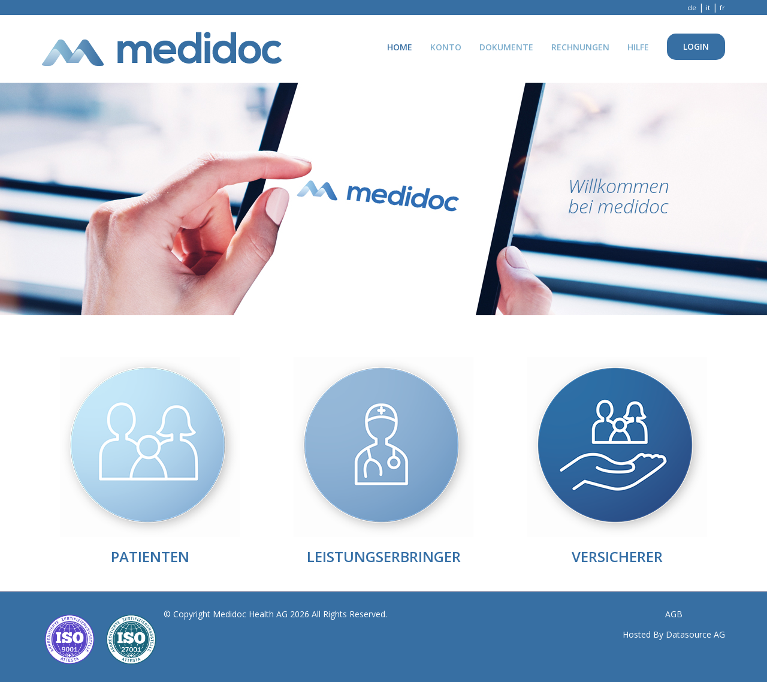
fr (722, 7)
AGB (674, 614)
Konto (445, 47)
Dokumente (506, 47)
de (691, 7)
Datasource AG (695, 634)
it (708, 7)
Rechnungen (580, 47)
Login (696, 46)
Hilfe (638, 47)
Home (399, 47)
